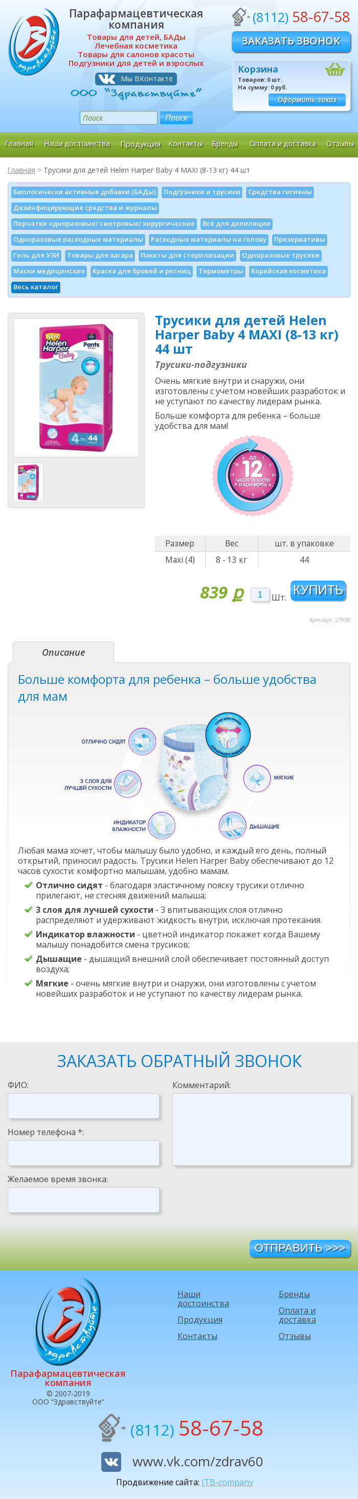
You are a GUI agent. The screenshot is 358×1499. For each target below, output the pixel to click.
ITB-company (227, 1482)
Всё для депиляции (237, 223)
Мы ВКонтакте (147, 78)
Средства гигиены (280, 191)
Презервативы (299, 239)
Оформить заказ (307, 99)
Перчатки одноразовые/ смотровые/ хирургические (104, 223)
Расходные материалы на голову (208, 239)
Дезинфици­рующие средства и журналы (85, 207)
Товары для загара (100, 255)
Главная (19, 143)
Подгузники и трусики (202, 191)
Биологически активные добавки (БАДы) (84, 191)
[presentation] (250, 1202)
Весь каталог (35, 286)
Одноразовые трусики (281, 255)
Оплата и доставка (283, 143)
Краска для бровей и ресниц (142, 270)
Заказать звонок (291, 41)
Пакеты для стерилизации (187, 255)
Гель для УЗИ (36, 255)
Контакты (185, 143)
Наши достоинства (77, 143)
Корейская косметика (288, 270)
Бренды (225, 143)
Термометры (220, 270)
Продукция (140, 143)
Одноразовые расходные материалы (78, 239)
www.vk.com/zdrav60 (197, 1461)
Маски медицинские (49, 270)
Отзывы (340, 143)
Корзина (258, 69)
